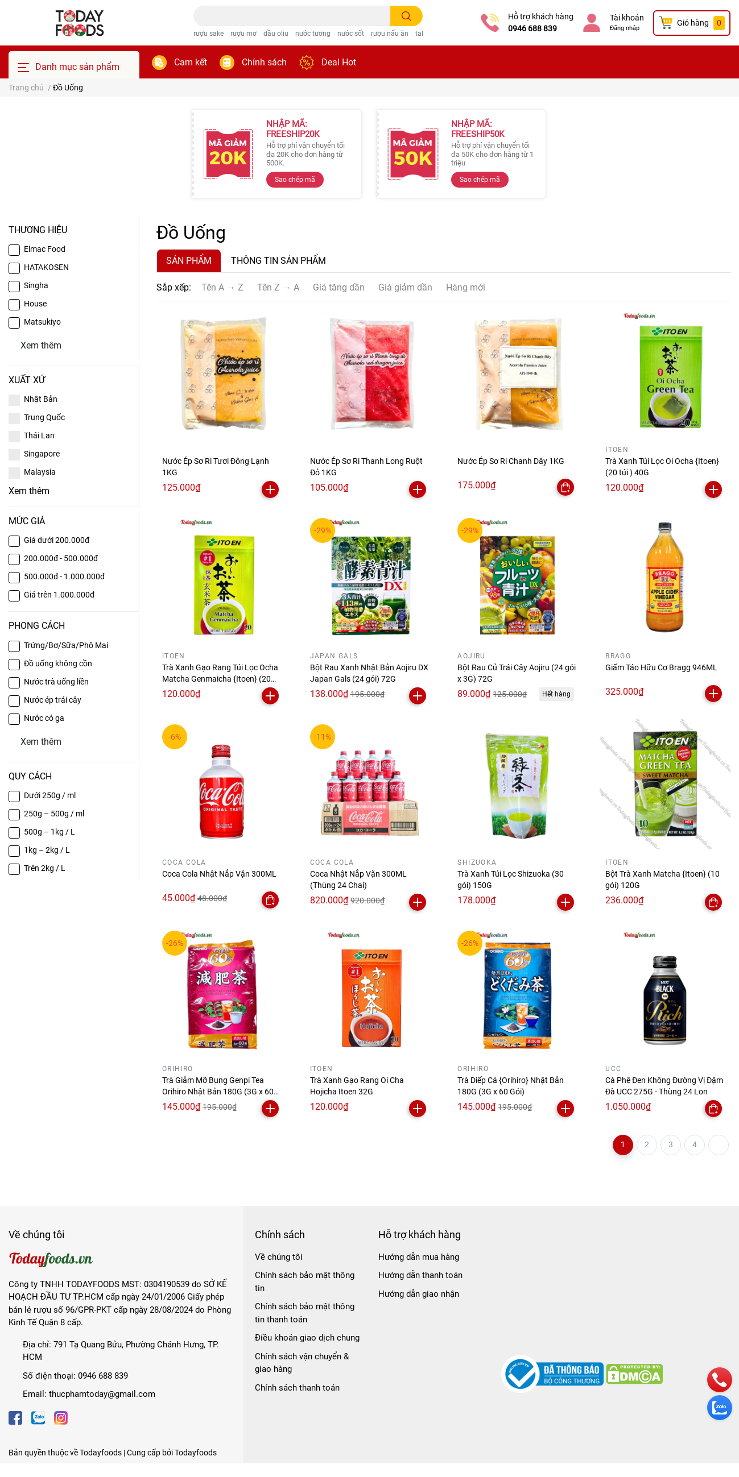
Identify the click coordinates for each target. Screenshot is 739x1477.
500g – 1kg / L (49, 831)
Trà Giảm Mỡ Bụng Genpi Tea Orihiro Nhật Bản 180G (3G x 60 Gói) (218, 1091)
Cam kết (190, 62)
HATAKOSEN (46, 267)
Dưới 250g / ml (50, 795)
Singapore (42, 453)
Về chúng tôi (279, 1257)
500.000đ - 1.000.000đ (64, 576)
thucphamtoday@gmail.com (102, 1394)
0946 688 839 (532, 28)
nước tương (313, 34)
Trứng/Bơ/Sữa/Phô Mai (66, 645)
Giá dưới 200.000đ (56, 540)
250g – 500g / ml (54, 813)
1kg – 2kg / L (47, 849)
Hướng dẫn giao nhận (418, 1294)
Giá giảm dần (405, 287)
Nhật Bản (40, 399)
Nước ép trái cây (52, 699)
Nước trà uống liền (56, 681)
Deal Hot (338, 62)
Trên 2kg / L (44, 868)
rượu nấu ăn (389, 34)
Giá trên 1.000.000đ (59, 594)
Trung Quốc (44, 417)
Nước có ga (44, 718)
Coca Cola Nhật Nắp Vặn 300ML (219, 873)
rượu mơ (243, 34)
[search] (406, 16)
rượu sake (208, 34)
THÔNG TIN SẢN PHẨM (278, 260)
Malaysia (40, 471)
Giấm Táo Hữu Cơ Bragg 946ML (661, 667)
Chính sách (264, 62)
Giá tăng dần (339, 287)
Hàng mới (465, 287)
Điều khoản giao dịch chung (307, 1338)
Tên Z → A (278, 287)
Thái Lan (39, 435)
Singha (36, 285)
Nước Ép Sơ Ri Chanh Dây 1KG (510, 461)
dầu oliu (275, 34)
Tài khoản (627, 17)
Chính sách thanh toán (297, 1388)
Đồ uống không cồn (58, 663)
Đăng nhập (624, 28)
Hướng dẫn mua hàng (418, 1257)
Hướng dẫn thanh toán (420, 1275)
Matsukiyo (42, 321)
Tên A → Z (222, 287)
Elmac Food (44, 249)
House (35, 303)
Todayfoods (196, 1452)
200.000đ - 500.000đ (61, 558)
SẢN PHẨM (189, 260)
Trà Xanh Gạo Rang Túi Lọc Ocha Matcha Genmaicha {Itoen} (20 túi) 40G (220, 678)
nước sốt (350, 34)
